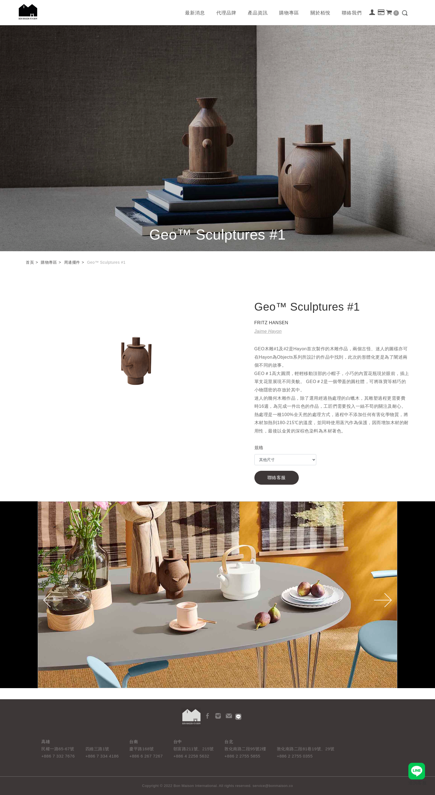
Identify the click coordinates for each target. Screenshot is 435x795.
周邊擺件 (72, 262)
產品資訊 (258, 13)
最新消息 (195, 13)
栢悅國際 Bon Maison (28, 12)
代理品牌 (226, 13)
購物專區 (289, 13)
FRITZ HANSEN (271, 322)
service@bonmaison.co (273, 786)
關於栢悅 (320, 13)
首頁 (30, 262)
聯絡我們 (352, 13)
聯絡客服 (276, 477)
